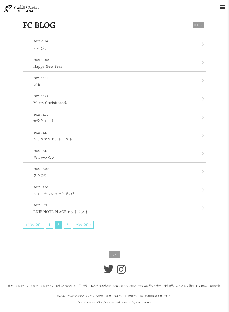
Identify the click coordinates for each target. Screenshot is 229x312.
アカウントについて (41, 285)
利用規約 (83, 285)
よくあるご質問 (185, 285)
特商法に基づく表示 (149, 285)
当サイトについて (18, 285)
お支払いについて (66, 285)
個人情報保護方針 (101, 285)
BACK (198, 25)
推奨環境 (168, 285)
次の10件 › (83, 224)
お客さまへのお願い (124, 285)
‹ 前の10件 (33, 224)
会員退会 (215, 285)
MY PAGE (201, 285)
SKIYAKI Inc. (144, 302)
